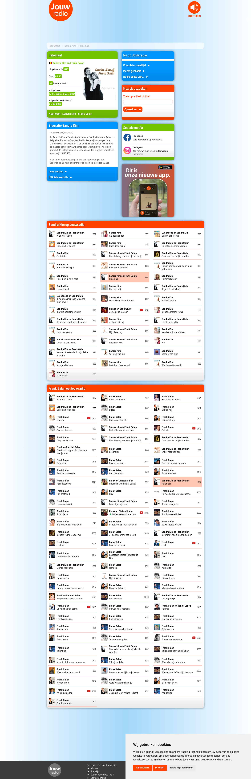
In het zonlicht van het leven (123, 523)
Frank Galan (85, 113)
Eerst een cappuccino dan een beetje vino (72, 450)
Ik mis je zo (63, 513)
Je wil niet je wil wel (171, 523)
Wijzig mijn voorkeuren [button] (181, 767)
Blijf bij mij (168, 408)
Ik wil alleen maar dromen (121, 299)
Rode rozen (63, 627)
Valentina (63, 649)
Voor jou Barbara (65, 364)
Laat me (63, 543)
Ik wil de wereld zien (172, 513)
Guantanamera (169, 472)
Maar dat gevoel (64, 331)
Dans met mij (168, 418)
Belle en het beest (70, 244)
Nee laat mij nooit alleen (173, 331)
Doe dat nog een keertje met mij (125, 254)
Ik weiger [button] (159, 767)
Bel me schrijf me (175, 234)
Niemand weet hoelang (173, 587)
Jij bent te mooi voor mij (69, 533)
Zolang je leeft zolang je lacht (123, 691)
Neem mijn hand (117, 587)
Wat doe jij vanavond (119, 364)
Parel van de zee (65, 617)
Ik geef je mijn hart (175, 287)
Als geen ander (116, 234)
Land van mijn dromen (68, 555)
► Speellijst (93, 771)
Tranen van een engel (172, 638)
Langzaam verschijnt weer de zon (123, 554)
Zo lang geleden (65, 691)
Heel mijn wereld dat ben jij (122, 482)
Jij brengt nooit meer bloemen (72, 320)
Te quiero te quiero (118, 638)
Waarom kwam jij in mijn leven (124, 671)
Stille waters (168, 627)
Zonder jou (168, 691)
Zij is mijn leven (169, 681)
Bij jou (115, 408)
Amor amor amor (117, 398)
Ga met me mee (117, 461)
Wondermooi (63, 681)
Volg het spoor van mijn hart (175, 649)
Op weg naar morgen (119, 607)
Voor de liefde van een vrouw (71, 660)
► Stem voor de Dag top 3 (100, 774)
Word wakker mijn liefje (120, 681)
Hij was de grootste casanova (176, 492)
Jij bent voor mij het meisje (122, 533)
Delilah (168, 428)
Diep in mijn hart (65, 439)
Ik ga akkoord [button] (142, 767)
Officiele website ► (61, 177)
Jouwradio (55, 45)
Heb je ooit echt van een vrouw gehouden (177, 265)
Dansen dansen (64, 428)
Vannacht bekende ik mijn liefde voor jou (73, 352)
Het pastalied (63, 492)
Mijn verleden (168, 576)
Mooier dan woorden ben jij (70, 587)
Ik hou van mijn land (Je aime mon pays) (71, 298)
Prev (4, 19)
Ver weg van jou (117, 352)
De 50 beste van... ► (136, 76)
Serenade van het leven (121, 627)
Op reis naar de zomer (67, 607)
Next (246, 19)
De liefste (62, 254)
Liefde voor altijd (175, 320)
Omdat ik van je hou (69, 341)
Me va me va (63, 576)
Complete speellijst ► (136, 65)
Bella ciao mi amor (171, 398)
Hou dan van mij (64, 502)
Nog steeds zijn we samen (69, 597)
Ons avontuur (115, 597)
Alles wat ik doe (70, 234)
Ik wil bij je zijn (169, 299)
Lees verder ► (58, 171)
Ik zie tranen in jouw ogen (69, 523)
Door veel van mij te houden (175, 254)
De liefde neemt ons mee (175, 244)
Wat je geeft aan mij (171, 364)
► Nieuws (92, 768)
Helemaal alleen (169, 277)
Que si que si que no (172, 617)
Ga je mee (63, 461)
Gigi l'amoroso (116, 472)
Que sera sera (116, 617)
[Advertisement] (191, 99)
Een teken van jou (65, 266)
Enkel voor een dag (123, 266)
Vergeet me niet (170, 352)
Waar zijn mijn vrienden (173, 660)
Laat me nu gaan (117, 543)
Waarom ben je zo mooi (68, 671)
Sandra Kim (70, 45)
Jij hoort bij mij (116, 320)
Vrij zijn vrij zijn (116, 660)
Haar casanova (64, 482)
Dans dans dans (117, 244)
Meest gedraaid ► (134, 71)
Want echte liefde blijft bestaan (177, 671)
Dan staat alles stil (118, 418)
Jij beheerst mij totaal (172, 310)
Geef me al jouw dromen (174, 461)
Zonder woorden (65, 701)
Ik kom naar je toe (170, 502)
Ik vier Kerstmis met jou (122, 513)
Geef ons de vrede (66, 472)
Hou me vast (63, 287)
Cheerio (63, 418)
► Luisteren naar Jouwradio (101, 764)
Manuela (115, 566)
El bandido (115, 450)
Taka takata (63, 638)
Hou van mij (115, 287)
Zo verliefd (62, 374)
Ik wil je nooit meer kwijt (69, 310)
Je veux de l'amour (120, 310)
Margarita (168, 566)
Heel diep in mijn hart (67, 277)
